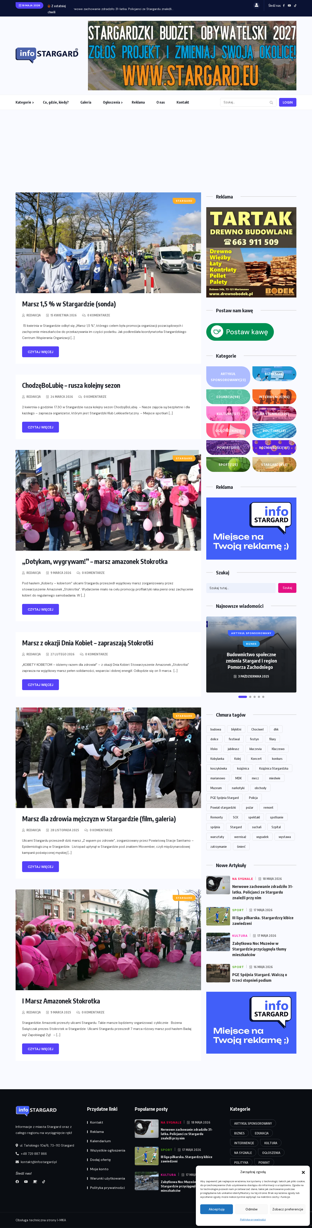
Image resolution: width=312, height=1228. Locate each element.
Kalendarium (100, 1141)
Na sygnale (274, 414)
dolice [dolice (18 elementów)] (214, 739)
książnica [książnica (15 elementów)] (243, 768)
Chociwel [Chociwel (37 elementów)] (257, 729)
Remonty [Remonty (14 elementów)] (216, 817)
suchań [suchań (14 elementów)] (256, 827)
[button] (303, 1172)
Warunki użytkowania (107, 1178)
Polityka (274, 431)
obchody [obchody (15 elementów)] (260, 788)
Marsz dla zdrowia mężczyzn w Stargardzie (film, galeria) (99, 819)
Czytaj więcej (40, 352)
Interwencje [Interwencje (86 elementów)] (244, 1143)
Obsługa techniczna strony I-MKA (41, 1220)
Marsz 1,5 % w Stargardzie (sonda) (69, 304)
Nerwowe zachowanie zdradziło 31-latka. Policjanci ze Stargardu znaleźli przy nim (262, 892)
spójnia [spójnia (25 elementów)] (215, 827)
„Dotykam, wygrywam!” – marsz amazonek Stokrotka (95, 561)
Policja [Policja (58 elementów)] (253, 798)
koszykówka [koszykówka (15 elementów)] (218, 768)
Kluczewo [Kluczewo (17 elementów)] (278, 749)
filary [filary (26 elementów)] (272, 739)
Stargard (274, 464)
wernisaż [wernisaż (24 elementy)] (240, 837)
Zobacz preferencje (287, 1209)
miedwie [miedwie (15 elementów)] (274, 778)
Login (288, 102)
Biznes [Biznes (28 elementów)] (239, 1133)
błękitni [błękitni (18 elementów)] (236, 729)
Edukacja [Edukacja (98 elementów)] (262, 1133)
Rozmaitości (274, 448)
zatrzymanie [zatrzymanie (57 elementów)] (218, 846)
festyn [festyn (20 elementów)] (254, 739)
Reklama (138, 102)
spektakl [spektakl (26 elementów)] (254, 817)
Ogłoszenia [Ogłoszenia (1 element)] (271, 1153)
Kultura (228, 414)
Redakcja (33, 315)
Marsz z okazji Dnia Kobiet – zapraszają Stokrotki (87, 643)
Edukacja (228, 397)
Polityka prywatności (253, 1219)
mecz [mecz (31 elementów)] (255, 778)
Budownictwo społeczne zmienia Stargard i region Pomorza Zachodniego (251, 660)
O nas (160, 102)
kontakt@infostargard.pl (36, 1162)
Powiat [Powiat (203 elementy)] (264, 1162)
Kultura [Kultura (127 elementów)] (270, 1143)
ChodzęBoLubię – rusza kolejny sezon (71, 385)
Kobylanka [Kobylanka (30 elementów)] (217, 758)
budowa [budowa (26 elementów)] (215, 729)
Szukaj (287, 588)
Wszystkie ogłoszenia (107, 1150)
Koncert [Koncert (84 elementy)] (256, 758)
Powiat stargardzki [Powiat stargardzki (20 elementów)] (223, 807)
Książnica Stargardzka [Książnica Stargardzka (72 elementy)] (273, 768)
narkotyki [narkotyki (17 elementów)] (238, 788)
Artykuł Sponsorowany (228, 377)
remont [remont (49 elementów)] (268, 807)
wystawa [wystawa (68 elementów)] (285, 837)
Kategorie (23, 102)
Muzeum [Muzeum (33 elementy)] (216, 788)
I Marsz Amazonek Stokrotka (61, 1001)
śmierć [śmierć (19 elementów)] (241, 846)
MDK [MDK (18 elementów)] (238, 778)
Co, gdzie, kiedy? (56, 102)
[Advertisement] (156, 142)
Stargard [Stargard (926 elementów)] (236, 827)
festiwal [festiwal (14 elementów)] (234, 739)
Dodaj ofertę (100, 1159)
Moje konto (99, 1169)
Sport (228, 464)
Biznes (274, 374)
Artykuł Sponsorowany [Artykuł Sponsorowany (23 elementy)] (253, 1123)
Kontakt (183, 102)
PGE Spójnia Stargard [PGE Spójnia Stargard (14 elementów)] (224, 798)
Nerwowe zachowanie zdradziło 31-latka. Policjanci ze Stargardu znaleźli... (126, 9)
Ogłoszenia (111, 102)
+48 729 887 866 (31, 1154)
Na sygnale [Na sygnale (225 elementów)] (243, 1153)
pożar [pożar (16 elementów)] (249, 807)
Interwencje (274, 397)
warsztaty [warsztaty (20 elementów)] (217, 837)
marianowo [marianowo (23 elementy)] (217, 778)
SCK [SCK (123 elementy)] (235, 817)
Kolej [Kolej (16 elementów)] (237, 758)
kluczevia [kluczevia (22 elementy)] (255, 749)
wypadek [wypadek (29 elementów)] (262, 837)
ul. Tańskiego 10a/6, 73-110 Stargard (45, 1145)
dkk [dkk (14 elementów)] (276, 729)
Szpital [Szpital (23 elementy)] (276, 827)
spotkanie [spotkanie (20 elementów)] (276, 817)
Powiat (228, 448)
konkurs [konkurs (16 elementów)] (277, 758)
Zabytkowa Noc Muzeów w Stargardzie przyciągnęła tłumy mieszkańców (259, 949)
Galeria (85, 102)
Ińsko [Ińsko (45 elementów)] (214, 749)
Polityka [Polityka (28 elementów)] (241, 1162)
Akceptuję (217, 1209)
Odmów (251, 1209)
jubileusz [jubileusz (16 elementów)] (233, 749)
